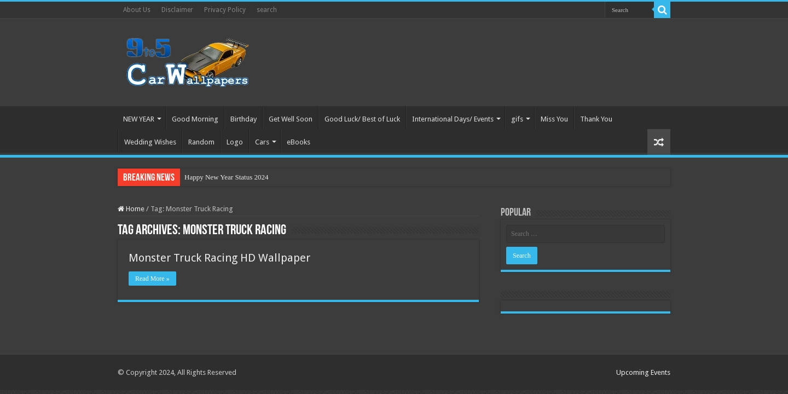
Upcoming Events (643, 372)
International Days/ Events (453, 119)
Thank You (596, 119)
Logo (235, 142)
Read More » (152, 278)
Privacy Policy (225, 10)
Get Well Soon (290, 119)
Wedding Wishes (150, 142)
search (267, 10)
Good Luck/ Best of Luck (362, 119)
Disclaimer (177, 10)
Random (201, 142)
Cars (262, 142)
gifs (517, 119)
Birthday (243, 119)
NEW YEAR (138, 119)
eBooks (298, 142)
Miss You (554, 119)
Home (131, 209)
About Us (136, 10)
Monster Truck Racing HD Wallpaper (219, 257)
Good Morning (195, 119)
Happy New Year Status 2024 (226, 177)
